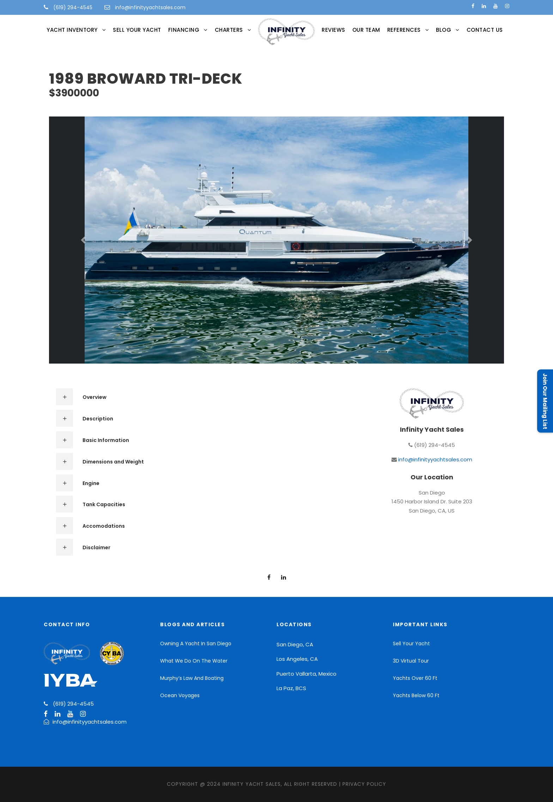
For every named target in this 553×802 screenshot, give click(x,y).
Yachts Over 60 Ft (415, 678)
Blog (443, 30)
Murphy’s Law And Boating (192, 678)
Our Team (366, 30)
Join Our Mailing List (545, 401)
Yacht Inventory (72, 30)
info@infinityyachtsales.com (150, 7)
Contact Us (485, 30)
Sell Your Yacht (137, 30)
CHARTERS (229, 30)
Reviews (333, 30)
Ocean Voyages (180, 695)
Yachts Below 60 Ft (416, 695)
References (404, 30)
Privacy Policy (364, 784)
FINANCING (184, 30)
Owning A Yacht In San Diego (195, 643)
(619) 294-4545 (72, 7)
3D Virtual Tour (411, 660)
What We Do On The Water (193, 660)
